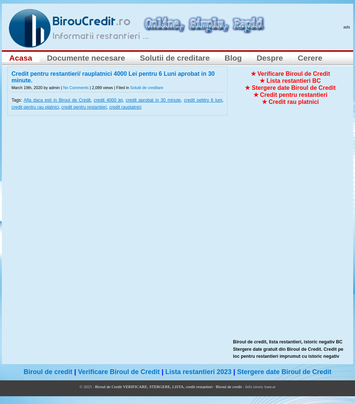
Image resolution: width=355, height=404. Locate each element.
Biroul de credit (48, 372)
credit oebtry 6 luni (203, 100)
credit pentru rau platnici (35, 107)
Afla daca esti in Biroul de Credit (57, 100)
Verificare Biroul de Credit (119, 372)
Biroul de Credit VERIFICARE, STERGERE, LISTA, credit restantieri (154, 386)
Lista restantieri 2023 (198, 372)
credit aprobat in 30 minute (153, 100)
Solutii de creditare (175, 58)
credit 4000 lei (108, 100)
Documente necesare (86, 58)
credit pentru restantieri (84, 107)
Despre (270, 58)
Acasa (20, 58)
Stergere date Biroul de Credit (284, 372)
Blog (233, 58)
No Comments (76, 87)
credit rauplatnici (125, 107)
